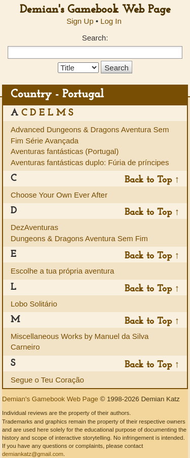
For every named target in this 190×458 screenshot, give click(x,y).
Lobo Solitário (34, 303)
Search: (95, 37)
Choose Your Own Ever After (59, 194)
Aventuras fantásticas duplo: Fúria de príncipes (90, 162)
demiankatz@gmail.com (32, 454)
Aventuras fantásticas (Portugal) (65, 151)
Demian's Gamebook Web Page (95, 10)
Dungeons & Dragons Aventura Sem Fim (79, 238)
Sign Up (79, 21)
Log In (111, 21)
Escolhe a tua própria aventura (62, 270)
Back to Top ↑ (152, 180)
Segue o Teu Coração (47, 379)
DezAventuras (34, 227)
